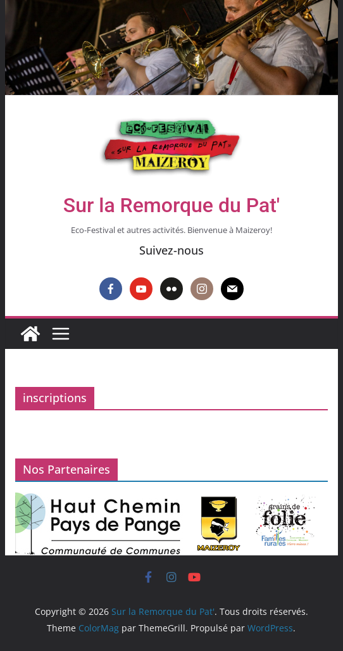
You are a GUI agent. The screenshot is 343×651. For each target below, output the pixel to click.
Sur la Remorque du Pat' (171, 205)
